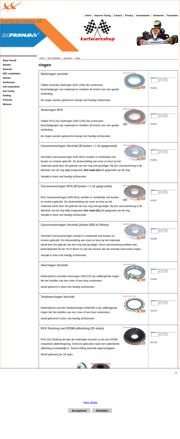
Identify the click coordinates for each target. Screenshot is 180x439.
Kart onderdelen (11, 86)
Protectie (7, 100)
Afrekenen (158, 15)
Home (88, 15)
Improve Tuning (102, 15)
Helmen (7, 78)
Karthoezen (9, 82)
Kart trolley (8, 91)
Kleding (7, 95)
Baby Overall (9, 60)
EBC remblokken (12, 73)
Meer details (90, 402)
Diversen (7, 69)
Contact (118, 15)
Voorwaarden (143, 15)
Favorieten (172, 15)
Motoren (7, 104)
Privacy (129, 15)
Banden (7, 65)
